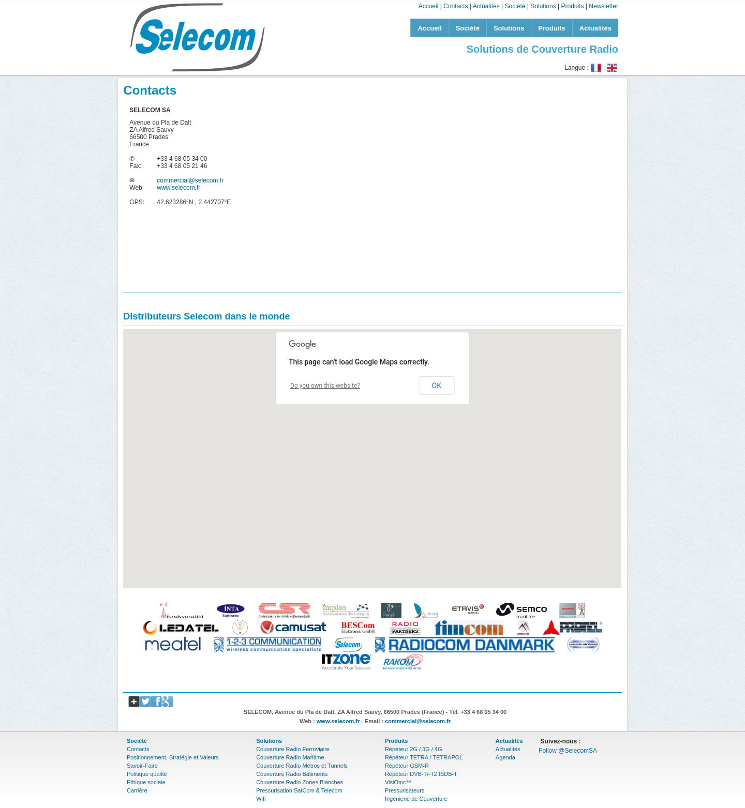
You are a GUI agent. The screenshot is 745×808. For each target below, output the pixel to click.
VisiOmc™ (398, 782)
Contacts (455, 6)
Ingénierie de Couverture (416, 799)
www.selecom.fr (178, 187)
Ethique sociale (146, 782)
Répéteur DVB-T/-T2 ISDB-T (421, 774)
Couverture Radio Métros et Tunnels (302, 766)
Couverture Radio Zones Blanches (299, 782)
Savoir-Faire (142, 766)
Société (514, 6)
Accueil (429, 6)
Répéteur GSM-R (407, 766)
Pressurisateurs (404, 790)
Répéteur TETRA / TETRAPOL (424, 757)
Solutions (543, 6)
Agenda (505, 757)
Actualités (486, 6)
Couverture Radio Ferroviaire (293, 749)
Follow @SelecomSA (568, 750)
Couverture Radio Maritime (290, 757)
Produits (572, 6)
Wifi (260, 799)
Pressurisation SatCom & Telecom (299, 790)
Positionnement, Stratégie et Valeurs (173, 757)
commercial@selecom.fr (190, 180)
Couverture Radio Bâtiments (291, 774)
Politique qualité (147, 774)
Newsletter (603, 6)
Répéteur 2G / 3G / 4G (413, 749)
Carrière (137, 790)
